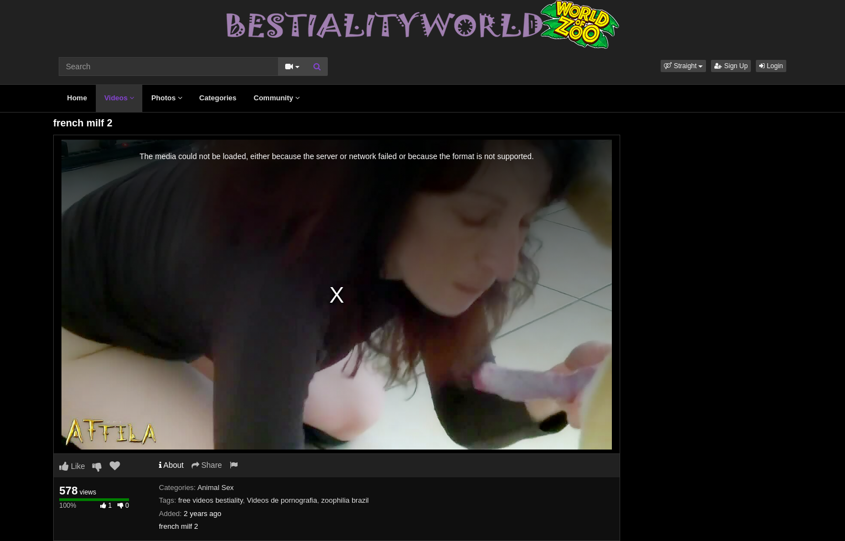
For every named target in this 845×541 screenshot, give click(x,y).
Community (277, 98)
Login (771, 66)
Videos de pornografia (282, 500)
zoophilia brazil (345, 500)
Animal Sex (215, 487)
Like (72, 466)
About (171, 465)
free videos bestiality (210, 500)
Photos (166, 98)
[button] (683, 66)
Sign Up (731, 66)
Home (77, 98)
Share (207, 465)
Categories (217, 98)
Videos (119, 98)
